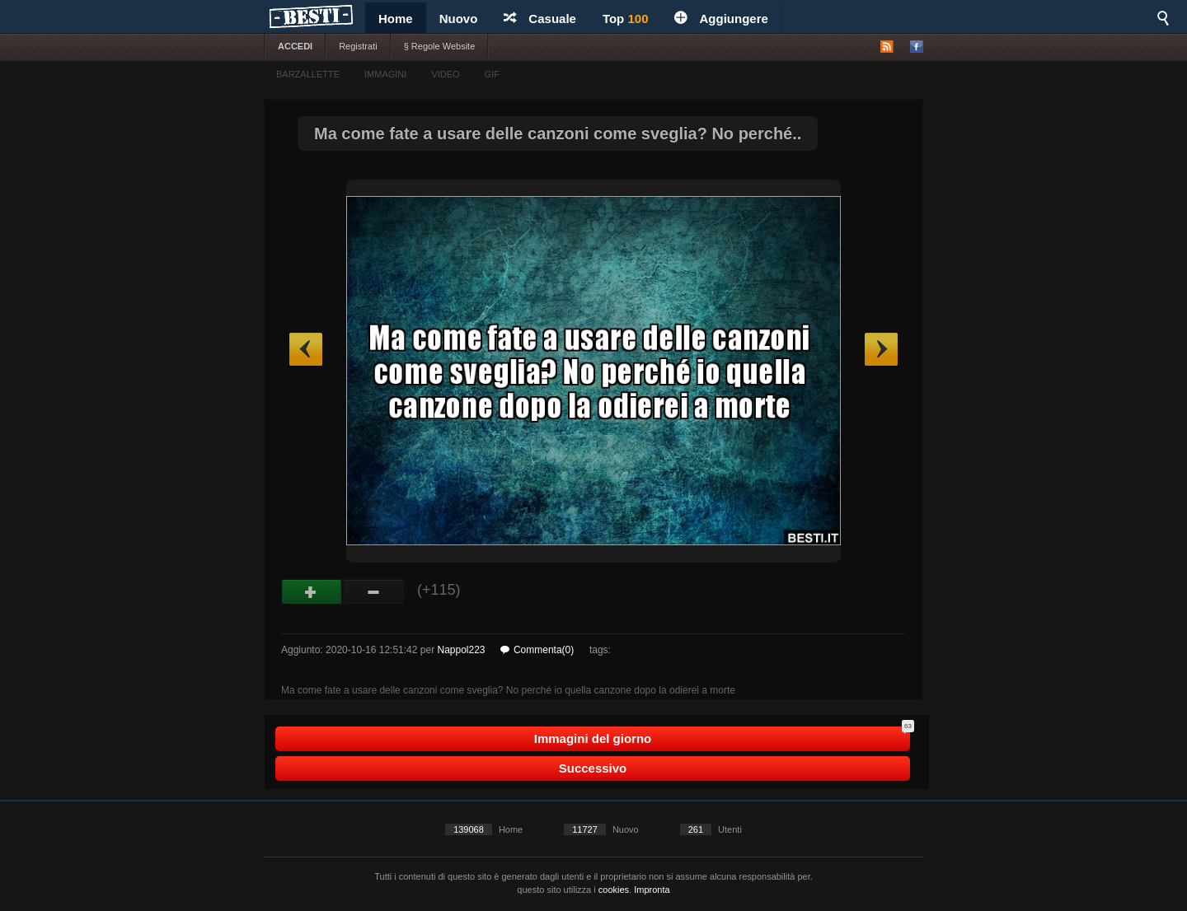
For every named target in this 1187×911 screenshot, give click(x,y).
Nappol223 (461, 650)
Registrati (358, 46)
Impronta (651, 890)
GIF (492, 74)
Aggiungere (720, 19)
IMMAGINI (385, 74)
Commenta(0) (537, 650)
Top (626, 19)
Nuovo (458, 19)
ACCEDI (295, 46)
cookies (613, 890)
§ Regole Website (440, 46)
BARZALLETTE (308, 74)
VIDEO (445, 74)
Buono (312, 592)
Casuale (540, 19)
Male (374, 592)
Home (395, 19)
